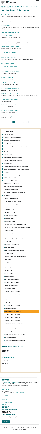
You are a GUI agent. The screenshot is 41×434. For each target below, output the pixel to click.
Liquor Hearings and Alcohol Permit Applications (16, 166)
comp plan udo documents (11, 331)
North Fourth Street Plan (11, 215)
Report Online (5, 389)
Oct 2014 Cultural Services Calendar (9, 110)
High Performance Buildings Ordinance (14, 250)
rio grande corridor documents (12, 294)
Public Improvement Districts (11, 183)
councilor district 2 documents (13, 311)
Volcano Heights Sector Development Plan (15, 224)
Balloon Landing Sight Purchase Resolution (15, 256)
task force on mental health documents (14, 329)
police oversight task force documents (14, 300)
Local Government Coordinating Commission (15, 175)
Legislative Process (8, 154)
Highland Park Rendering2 (7, 77)
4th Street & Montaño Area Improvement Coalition (17, 227)
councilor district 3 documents (12, 297)
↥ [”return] (38, 377)
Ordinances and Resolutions (11, 189)
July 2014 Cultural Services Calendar (9, 82)
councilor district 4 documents (12, 305)
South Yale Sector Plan (10, 212)
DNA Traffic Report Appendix (8, 116)
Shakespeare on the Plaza (7, 20)
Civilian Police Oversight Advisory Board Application (17, 169)
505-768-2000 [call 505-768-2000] (11, 388)
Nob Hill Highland (9, 210)
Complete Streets (9, 268)
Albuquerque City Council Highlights (13, 186)
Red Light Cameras (9, 247)
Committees (7, 151)
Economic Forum (9, 253)
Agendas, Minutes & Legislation (12, 140)
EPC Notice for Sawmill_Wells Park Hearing (11, 105)
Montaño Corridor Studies (11, 198)
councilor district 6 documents (12, 314)
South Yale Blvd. (9, 270)
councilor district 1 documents (12, 282)
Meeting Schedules (9, 143)
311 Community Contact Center (11, 382)
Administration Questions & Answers (13, 157)
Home (2, 6)
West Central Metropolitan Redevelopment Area (17, 239)
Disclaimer (4, 399)
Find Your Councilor (9, 134)
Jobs (3, 397)
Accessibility (5, 401)
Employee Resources (7, 402)
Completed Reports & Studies (12, 244)
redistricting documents (11, 308)
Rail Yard (7, 265)
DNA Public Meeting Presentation (9, 52)
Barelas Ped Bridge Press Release (9, 57)
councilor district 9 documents (12, 317)
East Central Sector (10, 221)
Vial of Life (6, 172)
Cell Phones (8, 259)
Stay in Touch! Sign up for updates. (10, 417)
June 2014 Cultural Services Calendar (10, 46)
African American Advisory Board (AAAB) (14, 192)
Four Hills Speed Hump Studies (13, 201)
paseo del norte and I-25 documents (14, 323)
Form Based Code (9, 236)
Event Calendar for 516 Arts (7, 63)
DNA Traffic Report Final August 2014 (10, 93)
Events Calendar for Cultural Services (10, 32)
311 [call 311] (5, 388)
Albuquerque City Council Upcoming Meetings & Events (18, 146)
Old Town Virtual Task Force (11, 178)
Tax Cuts (7, 262)
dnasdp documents (9, 276)
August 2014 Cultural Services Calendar (10, 71)
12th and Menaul (9, 233)
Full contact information (7, 368)
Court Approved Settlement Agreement (15, 340)
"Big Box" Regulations (10, 241)
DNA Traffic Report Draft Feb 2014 (9, 66)
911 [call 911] (9, 391)
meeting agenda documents (12, 279)
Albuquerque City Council (13, 6)
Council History (8, 163)
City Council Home (8, 131)
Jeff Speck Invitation (5, 25)
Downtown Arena (9, 218)
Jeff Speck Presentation (6, 41)
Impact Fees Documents (11, 207)
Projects (6, 149)
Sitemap (4, 404)
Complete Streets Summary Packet (9, 99)
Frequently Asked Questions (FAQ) (12, 137)
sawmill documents (10, 288)
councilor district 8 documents (12, 320)
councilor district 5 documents (12, 291)
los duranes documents (11, 273)
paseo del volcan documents (12, 285)
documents (26, 6)
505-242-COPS (20, 392)
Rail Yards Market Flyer (6, 35)
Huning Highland (9, 230)
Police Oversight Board (10, 337)
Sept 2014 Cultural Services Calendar (10, 88)
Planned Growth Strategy (11, 204)
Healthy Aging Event (5, 14)
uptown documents (10, 302)
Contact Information (8, 357)
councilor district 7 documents (12, 326)
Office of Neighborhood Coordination (13, 160)
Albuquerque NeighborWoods (11, 180)
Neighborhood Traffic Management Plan (15, 334)
